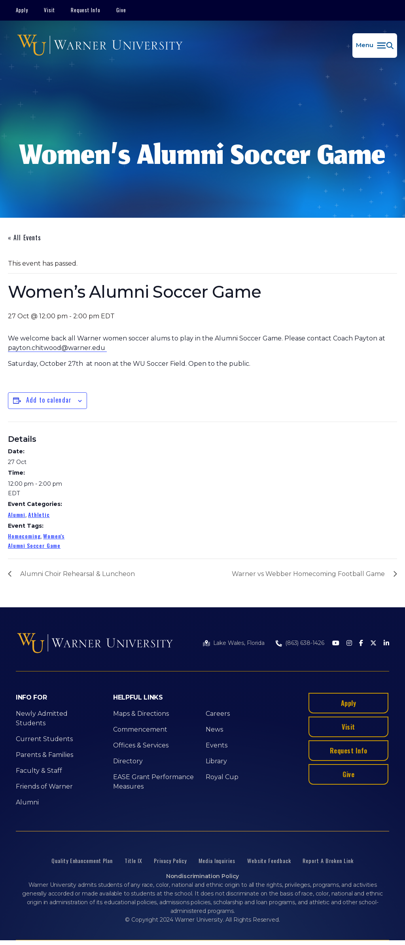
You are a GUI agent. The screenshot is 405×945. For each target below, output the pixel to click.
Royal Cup (222, 777)
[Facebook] (361, 643)
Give (121, 10)
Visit (49, 10)
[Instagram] (349, 643)
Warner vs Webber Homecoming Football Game (308, 574)
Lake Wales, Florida (239, 642)
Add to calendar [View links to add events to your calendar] (49, 400)
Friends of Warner (44, 786)
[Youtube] (335, 643)
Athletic (39, 514)
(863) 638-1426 (304, 642)
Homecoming (24, 536)
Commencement (140, 729)
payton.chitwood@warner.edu (57, 348)
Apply (22, 10)
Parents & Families (44, 755)
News (214, 729)
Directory (128, 761)
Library (216, 761)
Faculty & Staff (39, 770)
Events (216, 745)
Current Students (44, 739)
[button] (374, 45)
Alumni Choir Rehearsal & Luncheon (77, 574)
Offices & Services (140, 745)
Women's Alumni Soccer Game (36, 541)
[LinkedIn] (386, 643)
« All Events (24, 237)
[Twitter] (373, 643)
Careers (218, 713)
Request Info (86, 10)
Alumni (16, 514)
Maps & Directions (141, 713)
